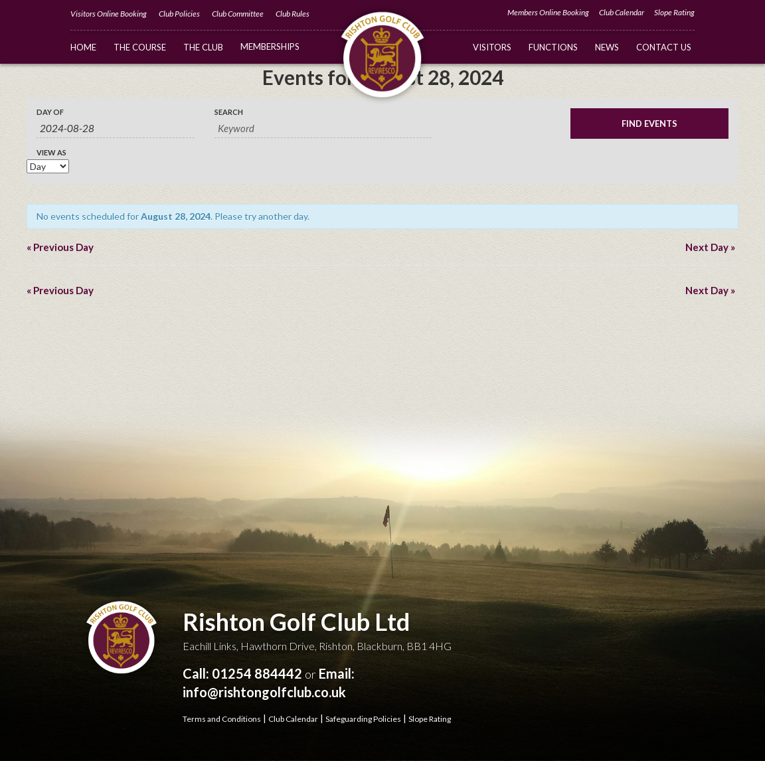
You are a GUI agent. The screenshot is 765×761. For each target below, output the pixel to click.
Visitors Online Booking (108, 14)
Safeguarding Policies (363, 719)
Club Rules (292, 14)
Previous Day (60, 247)
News (607, 47)
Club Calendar (621, 12)
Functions (553, 47)
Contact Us (663, 47)
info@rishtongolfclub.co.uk (264, 692)
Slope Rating (674, 12)
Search (228, 112)
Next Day (710, 247)
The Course (140, 47)
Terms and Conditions (222, 719)
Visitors (492, 47)
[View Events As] (48, 166)
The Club (203, 47)
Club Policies (179, 14)
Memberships (269, 46)
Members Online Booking (548, 12)
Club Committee (238, 14)
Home (83, 47)
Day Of (50, 112)
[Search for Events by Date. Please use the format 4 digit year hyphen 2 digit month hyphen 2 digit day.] (116, 128)
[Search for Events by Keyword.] (323, 128)
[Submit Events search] (649, 123)
